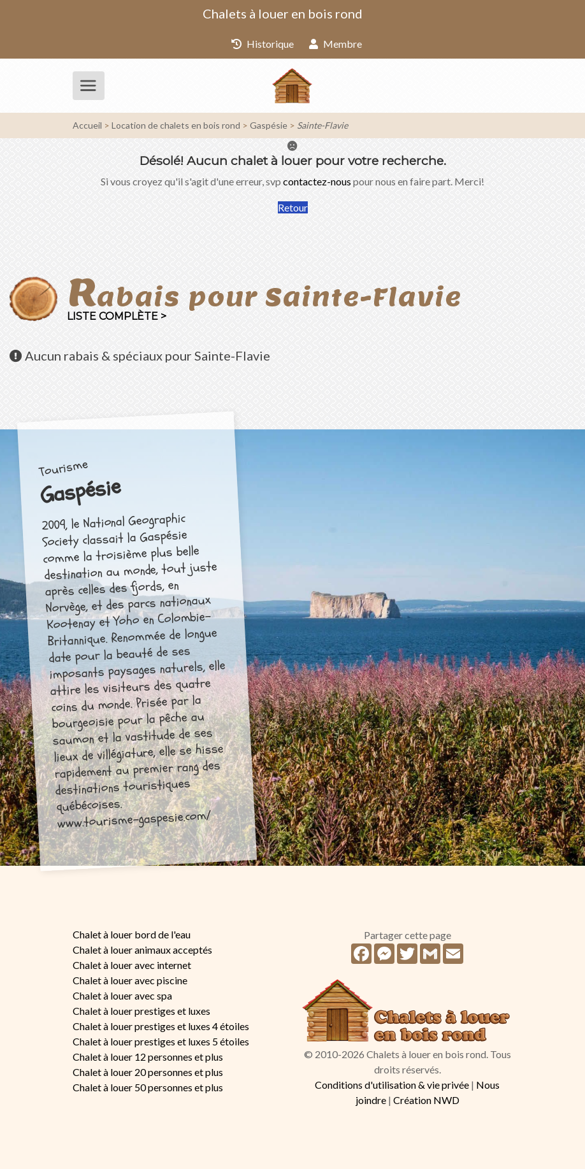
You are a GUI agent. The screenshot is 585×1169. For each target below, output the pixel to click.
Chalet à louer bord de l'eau (132, 934)
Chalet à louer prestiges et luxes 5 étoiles (161, 1041)
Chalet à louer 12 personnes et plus (148, 1057)
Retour (293, 207)
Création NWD (426, 1100)
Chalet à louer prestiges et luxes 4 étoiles (161, 1026)
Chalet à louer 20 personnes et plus (148, 1072)
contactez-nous (317, 181)
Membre (335, 44)
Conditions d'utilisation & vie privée (392, 1085)
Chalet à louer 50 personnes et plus (148, 1087)
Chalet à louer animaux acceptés (142, 949)
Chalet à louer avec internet (132, 965)
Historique (262, 44)
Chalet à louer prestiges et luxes (141, 1011)
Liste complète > (116, 316)
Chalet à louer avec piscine (130, 980)
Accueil (87, 125)
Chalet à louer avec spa (122, 995)
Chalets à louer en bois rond (283, 13)
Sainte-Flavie (322, 125)
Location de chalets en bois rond (176, 125)
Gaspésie (268, 125)
